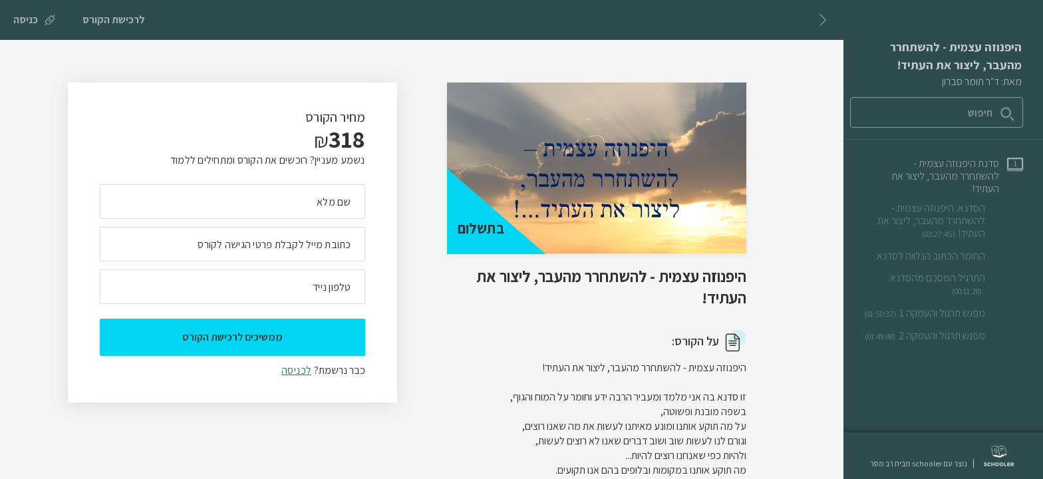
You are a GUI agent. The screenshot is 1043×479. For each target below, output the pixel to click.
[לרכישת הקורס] (113, 20)
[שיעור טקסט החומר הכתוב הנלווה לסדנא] (950, 255)
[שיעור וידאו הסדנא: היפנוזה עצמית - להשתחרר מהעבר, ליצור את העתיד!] (942, 221)
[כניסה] (34, 20)
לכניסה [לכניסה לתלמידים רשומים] (296, 370)
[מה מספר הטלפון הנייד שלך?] (232, 286)
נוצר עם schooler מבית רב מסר (918, 463)
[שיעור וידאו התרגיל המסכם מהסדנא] (942, 284)
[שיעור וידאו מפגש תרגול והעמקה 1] (943, 313)
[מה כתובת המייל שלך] (232, 244)
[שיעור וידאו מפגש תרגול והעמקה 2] (944, 336)
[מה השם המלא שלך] (232, 201)
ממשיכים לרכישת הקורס (232, 337)
